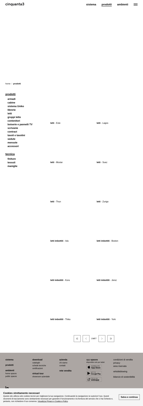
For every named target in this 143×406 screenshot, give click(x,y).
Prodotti (107, 4)
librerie (12, 110)
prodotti (9, 365)
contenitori (14, 120)
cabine (11, 102)
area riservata (120, 366)
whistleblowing (120, 371)
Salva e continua (129, 397)
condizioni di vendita (123, 360)
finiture (12, 159)
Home (8, 83)
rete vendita (65, 371)
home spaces (11, 373)
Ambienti (122, 4)
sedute (11, 139)
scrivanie (13, 128)
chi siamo (63, 363)
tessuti (11, 162)
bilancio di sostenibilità (124, 377)
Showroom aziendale (41, 376)
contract (12, 131)
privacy (116, 363)
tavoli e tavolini (16, 135)
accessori (13, 146)
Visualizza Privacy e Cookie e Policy (53, 401)
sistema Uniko (16, 106)
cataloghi (36, 363)
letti (10, 113)
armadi (11, 99)
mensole (12, 142)
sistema (9, 360)
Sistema (91, 4)
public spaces (11, 376)
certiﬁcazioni (37, 368)
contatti (62, 365)
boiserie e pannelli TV (20, 124)
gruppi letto (14, 117)
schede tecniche (39, 365)
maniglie (12, 166)
